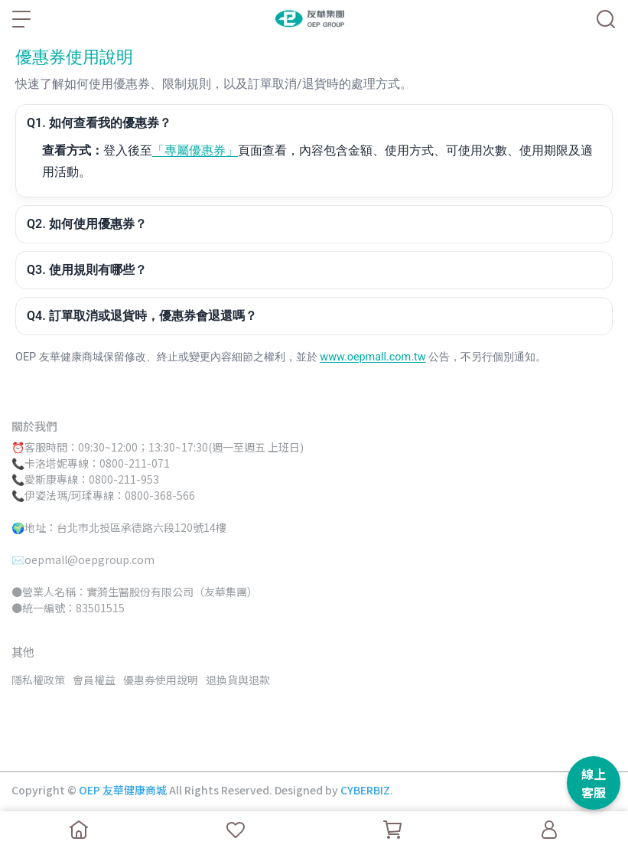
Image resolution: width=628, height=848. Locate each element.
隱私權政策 (38, 679)
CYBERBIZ (365, 789)
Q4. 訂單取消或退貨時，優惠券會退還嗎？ (142, 315)
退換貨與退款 (238, 679)
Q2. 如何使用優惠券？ (87, 224)
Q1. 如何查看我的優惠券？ (99, 123)
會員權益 (94, 679)
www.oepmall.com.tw (372, 357)
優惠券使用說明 (160, 679)
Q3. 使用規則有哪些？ (87, 270)
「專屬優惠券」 (195, 150)
